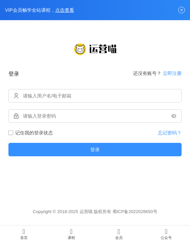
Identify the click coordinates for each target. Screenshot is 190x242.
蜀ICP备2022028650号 (135, 211)
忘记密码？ (170, 132)
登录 (95, 149)
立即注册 (172, 73)
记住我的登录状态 (30, 132)
